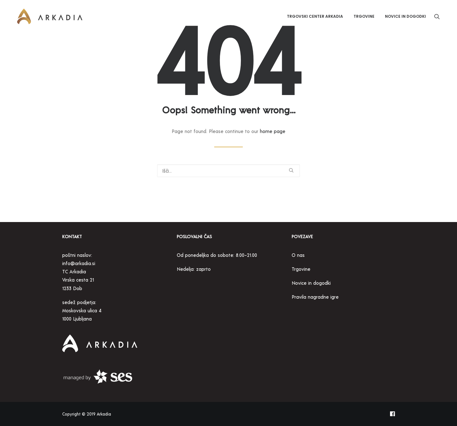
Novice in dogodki (405, 16)
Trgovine (364, 16)
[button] (437, 16)
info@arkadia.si (78, 263)
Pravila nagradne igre (316, 297)
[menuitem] (315, 16)
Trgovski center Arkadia (315, 16)
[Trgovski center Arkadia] (50, 16)
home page (272, 131)
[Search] (228, 170)
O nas (298, 255)
